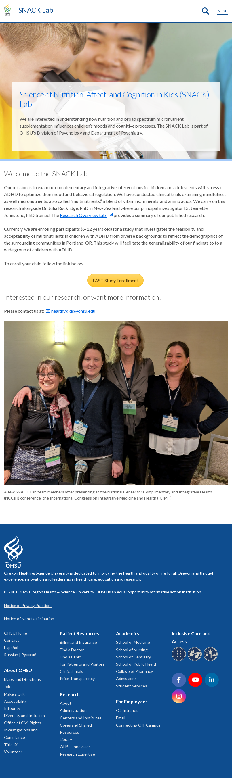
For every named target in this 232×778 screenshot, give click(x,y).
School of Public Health (136, 664)
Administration (73, 710)
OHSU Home (15, 633)
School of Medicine (133, 642)
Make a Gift (14, 693)
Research (70, 694)
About (65, 703)
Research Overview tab (83, 215)
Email (120, 717)
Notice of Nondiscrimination (29, 618)
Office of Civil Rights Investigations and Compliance (22, 729)
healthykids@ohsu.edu (73, 311)
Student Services (131, 685)
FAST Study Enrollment (115, 280)
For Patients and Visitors (82, 664)
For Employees (132, 701)
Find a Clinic (70, 656)
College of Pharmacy (134, 671)
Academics (127, 633)
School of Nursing (132, 649)
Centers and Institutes (81, 717)
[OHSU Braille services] (180, 660)
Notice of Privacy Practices (28, 605)
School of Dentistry (133, 656)
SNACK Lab (35, 10)
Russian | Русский (20, 654)
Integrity (12, 708)
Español (11, 647)
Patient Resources (79, 633)
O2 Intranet (127, 710)
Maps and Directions (22, 679)
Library (66, 739)
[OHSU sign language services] (196, 660)
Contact (11, 640)
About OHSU (18, 670)
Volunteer (13, 751)
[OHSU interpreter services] (211, 660)
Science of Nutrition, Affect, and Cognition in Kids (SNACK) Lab (114, 99)
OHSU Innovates (75, 746)
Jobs (8, 686)
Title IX (11, 744)
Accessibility (15, 701)
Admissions (126, 678)
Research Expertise (77, 754)
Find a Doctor (72, 649)
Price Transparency (77, 678)
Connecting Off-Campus (138, 725)
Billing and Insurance (78, 642)
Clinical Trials (71, 671)
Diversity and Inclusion (24, 715)
